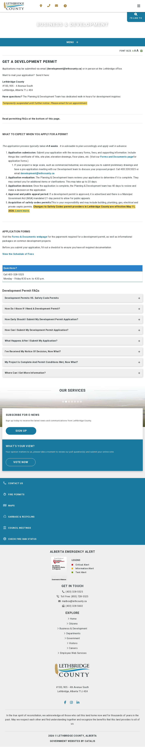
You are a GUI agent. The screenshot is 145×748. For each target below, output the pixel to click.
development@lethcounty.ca (37, 173)
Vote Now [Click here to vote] (20, 463)
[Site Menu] (72, 42)
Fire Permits (14, 495)
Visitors (73, 644)
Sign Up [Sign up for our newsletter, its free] (21, 432)
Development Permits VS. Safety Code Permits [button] (32, 298)
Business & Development (73, 630)
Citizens (73, 625)
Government (73, 639)
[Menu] (139, 6)
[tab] (72, 299)
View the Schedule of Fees (18, 254)
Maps (9, 506)
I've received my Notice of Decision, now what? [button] (33, 352)
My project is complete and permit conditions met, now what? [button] (42, 363)
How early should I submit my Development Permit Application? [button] (42, 320)
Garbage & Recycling (19, 518)
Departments (73, 634)
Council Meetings (17, 529)
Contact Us (13, 484)
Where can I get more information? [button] (26, 374)
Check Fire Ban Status (20, 540)
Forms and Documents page (116, 157)
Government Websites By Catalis (72, 742)
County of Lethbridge (14, 6)
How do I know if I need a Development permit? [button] (33, 309)
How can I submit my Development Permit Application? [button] (37, 330)
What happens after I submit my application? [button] (31, 341)
